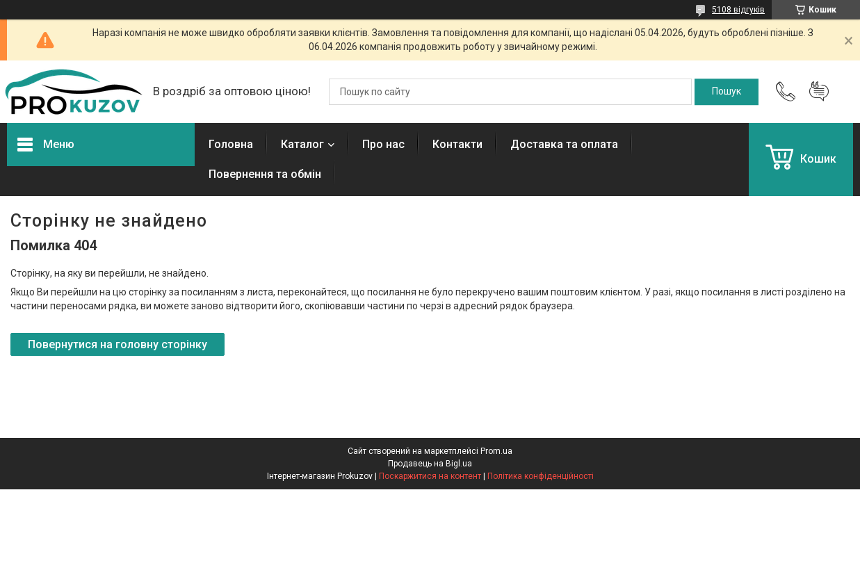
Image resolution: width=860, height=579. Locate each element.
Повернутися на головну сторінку (117, 344)
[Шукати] (726, 92)
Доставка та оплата (564, 144)
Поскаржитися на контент (430, 476)
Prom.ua (496, 451)
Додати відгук (819, 92)
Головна (231, 144)
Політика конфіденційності (540, 476)
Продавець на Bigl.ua (430, 463)
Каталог (302, 144)
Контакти (457, 144)
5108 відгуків (738, 10)
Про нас (383, 144)
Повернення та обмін (265, 174)
